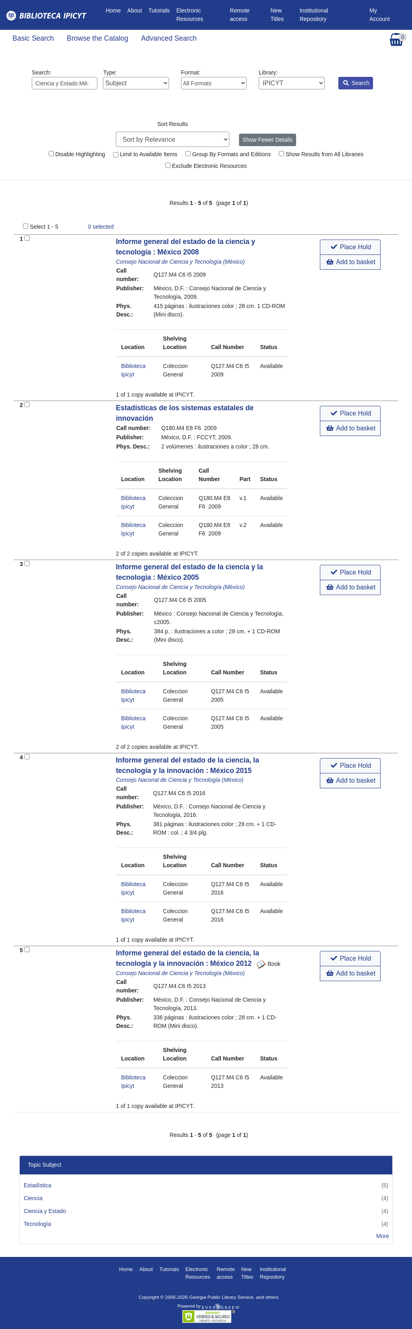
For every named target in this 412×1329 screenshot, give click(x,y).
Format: (214, 79)
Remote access (239, 14)
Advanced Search (169, 38)
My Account (379, 14)
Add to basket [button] (350, 261)
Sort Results (172, 124)
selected (101, 226)
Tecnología (37, 1224)
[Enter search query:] (64, 83)
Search (356, 83)
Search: (64, 79)
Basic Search (33, 38)
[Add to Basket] (27, 238)
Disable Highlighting (77, 154)
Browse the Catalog (97, 38)
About (134, 10)
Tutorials (159, 10)
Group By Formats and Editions (228, 154)
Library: (291, 79)
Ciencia (33, 1198)
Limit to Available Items (145, 154)
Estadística (37, 1185)
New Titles (277, 14)
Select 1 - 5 (44, 226)
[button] (350, 247)
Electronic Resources (189, 14)
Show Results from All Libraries (321, 154)
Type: (136, 79)
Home (115, 10)
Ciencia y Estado (45, 1211)
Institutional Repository (314, 14)
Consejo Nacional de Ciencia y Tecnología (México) (180, 261)
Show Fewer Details (268, 139)
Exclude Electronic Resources (206, 166)
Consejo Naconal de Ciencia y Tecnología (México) (179, 780)
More (382, 1236)
